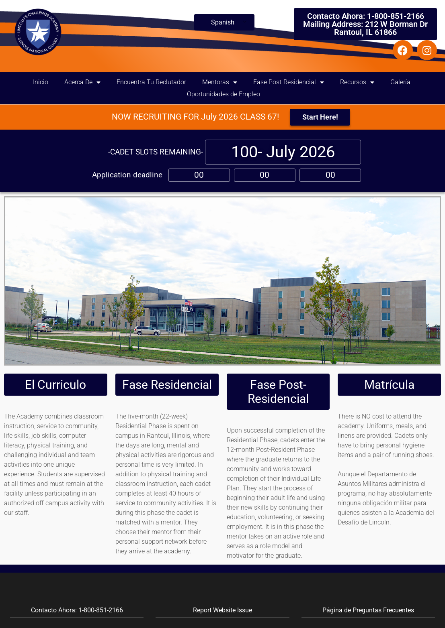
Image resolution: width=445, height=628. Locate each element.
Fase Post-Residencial (288, 82)
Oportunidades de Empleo (223, 94)
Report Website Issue (222, 610)
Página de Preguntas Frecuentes (368, 610)
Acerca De (82, 82)
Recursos (357, 82)
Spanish (222, 22)
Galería (400, 82)
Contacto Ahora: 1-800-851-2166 (77, 610)
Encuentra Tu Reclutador (151, 82)
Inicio (40, 82)
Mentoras (219, 82)
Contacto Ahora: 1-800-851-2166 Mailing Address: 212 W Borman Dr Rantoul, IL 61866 (365, 24)
